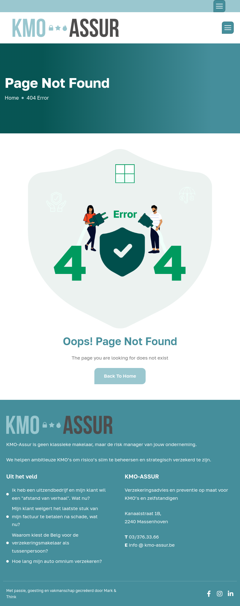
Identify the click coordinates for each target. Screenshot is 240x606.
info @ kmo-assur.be (152, 545)
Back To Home (120, 376)
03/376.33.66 (144, 536)
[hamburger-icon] (219, 6)
